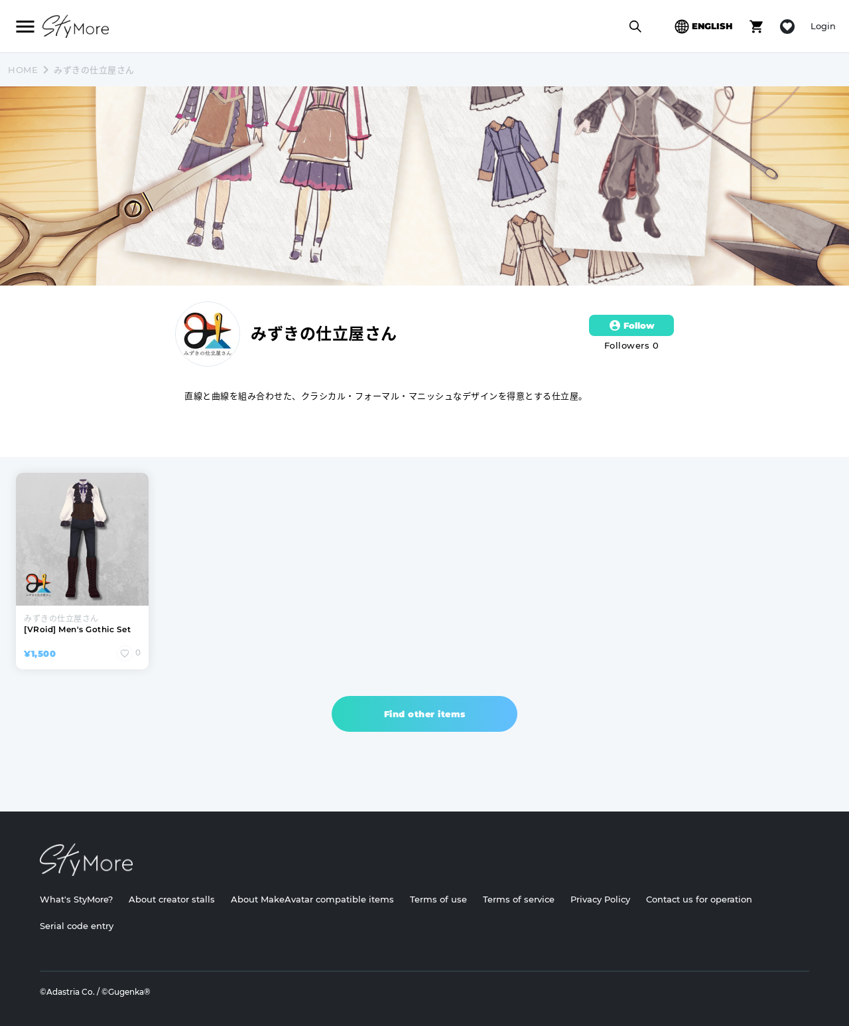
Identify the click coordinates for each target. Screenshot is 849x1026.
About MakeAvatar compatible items (312, 899)
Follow (631, 325)
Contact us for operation (699, 899)
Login (823, 26)
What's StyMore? (76, 899)
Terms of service (519, 899)
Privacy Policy (600, 899)
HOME (23, 69)
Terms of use (438, 899)
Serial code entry (76, 925)
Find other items (425, 714)
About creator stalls (172, 899)
